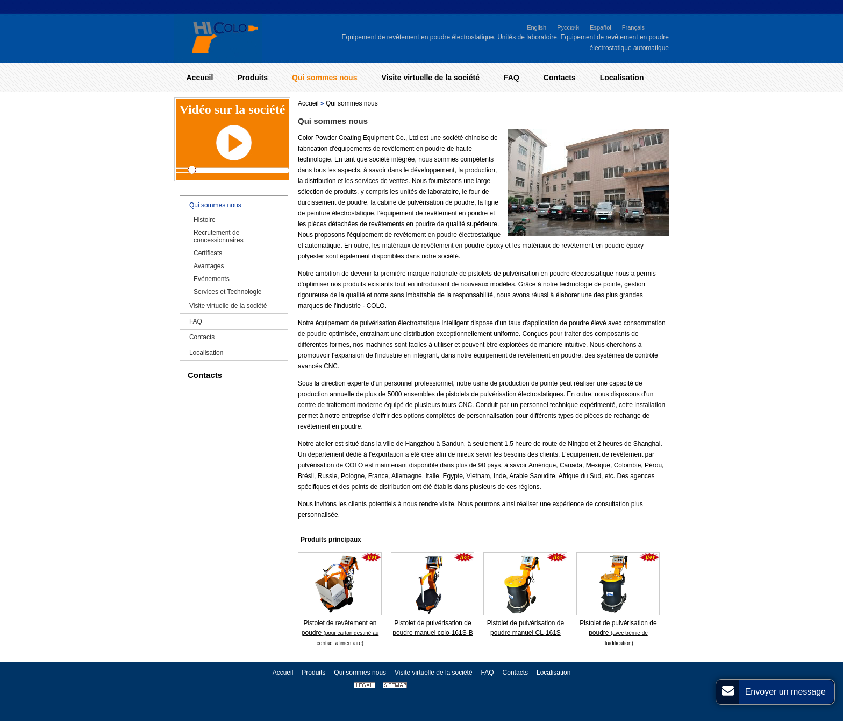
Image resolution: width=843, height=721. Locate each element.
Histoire (205, 219)
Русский (568, 27)
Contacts (202, 337)
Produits (313, 672)
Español (600, 27)
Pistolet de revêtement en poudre (340, 632)
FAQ (195, 321)
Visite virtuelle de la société (228, 306)
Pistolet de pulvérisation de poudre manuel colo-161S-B (432, 627)
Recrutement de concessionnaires (219, 236)
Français (633, 27)
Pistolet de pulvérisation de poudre (618, 632)
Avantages (209, 266)
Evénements (212, 279)
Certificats (208, 253)
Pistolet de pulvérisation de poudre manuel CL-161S (525, 627)
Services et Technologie (228, 292)
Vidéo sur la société (232, 109)
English (536, 27)
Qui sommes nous (352, 103)
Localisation (206, 352)
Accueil (308, 103)
